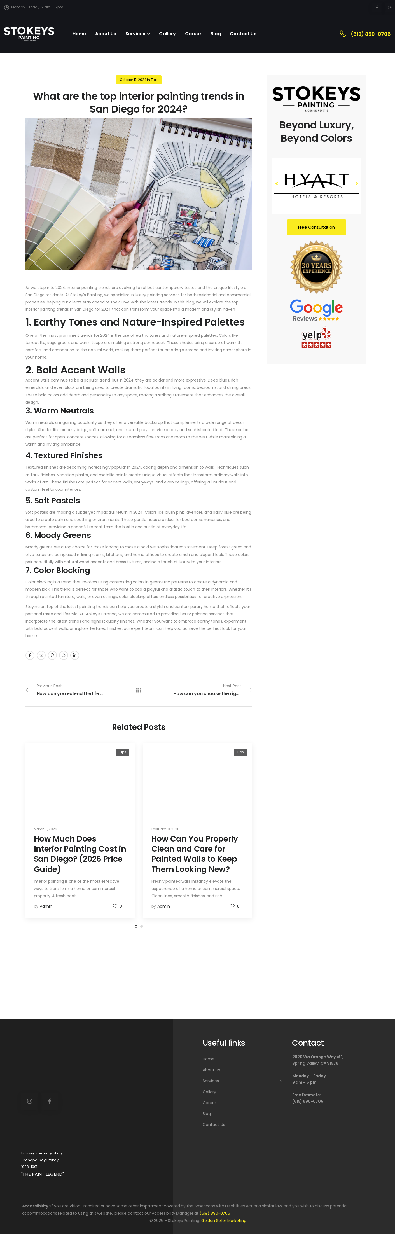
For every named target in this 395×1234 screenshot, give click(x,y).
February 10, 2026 (165, 829)
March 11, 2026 (45, 829)
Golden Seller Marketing (223, 1220)
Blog (216, 34)
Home (79, 34)
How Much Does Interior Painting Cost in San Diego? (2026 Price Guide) (80, 854)
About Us (105, 34)
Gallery (167, 34)
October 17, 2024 (133, 79)
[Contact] (345, 34)
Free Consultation (316, 227)
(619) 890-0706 (371, 34)
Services (135, 34)
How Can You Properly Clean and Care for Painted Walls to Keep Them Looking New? (194, 854)
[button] (356, 183)
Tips (154, 79)
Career (193, 34)
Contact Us (243, 34)
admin (46, 906)
